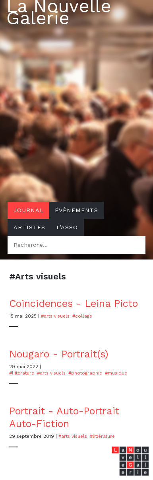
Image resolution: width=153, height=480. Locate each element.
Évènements (76, 210)
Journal (29, 210)
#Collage (82, 316)
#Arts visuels (55, 316)
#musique (116, 373)
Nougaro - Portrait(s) (58, 354)
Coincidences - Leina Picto (73, 303)
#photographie (85, 373)
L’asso (67, 227)
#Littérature (21, 373)
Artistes (29, 227)
